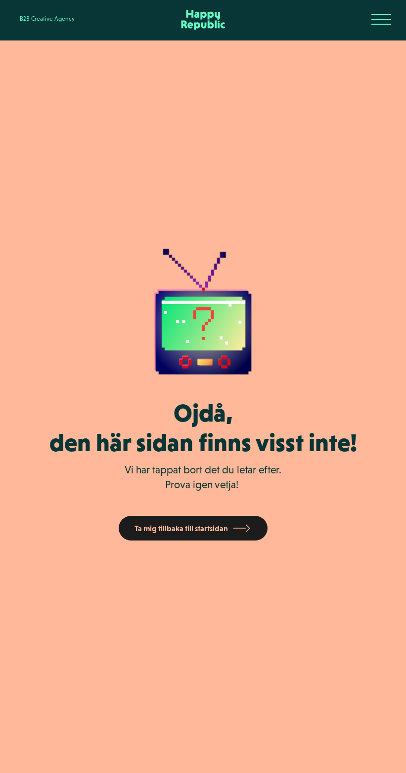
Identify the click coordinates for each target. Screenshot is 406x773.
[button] (381, 20)
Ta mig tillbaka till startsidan (181, 528)
